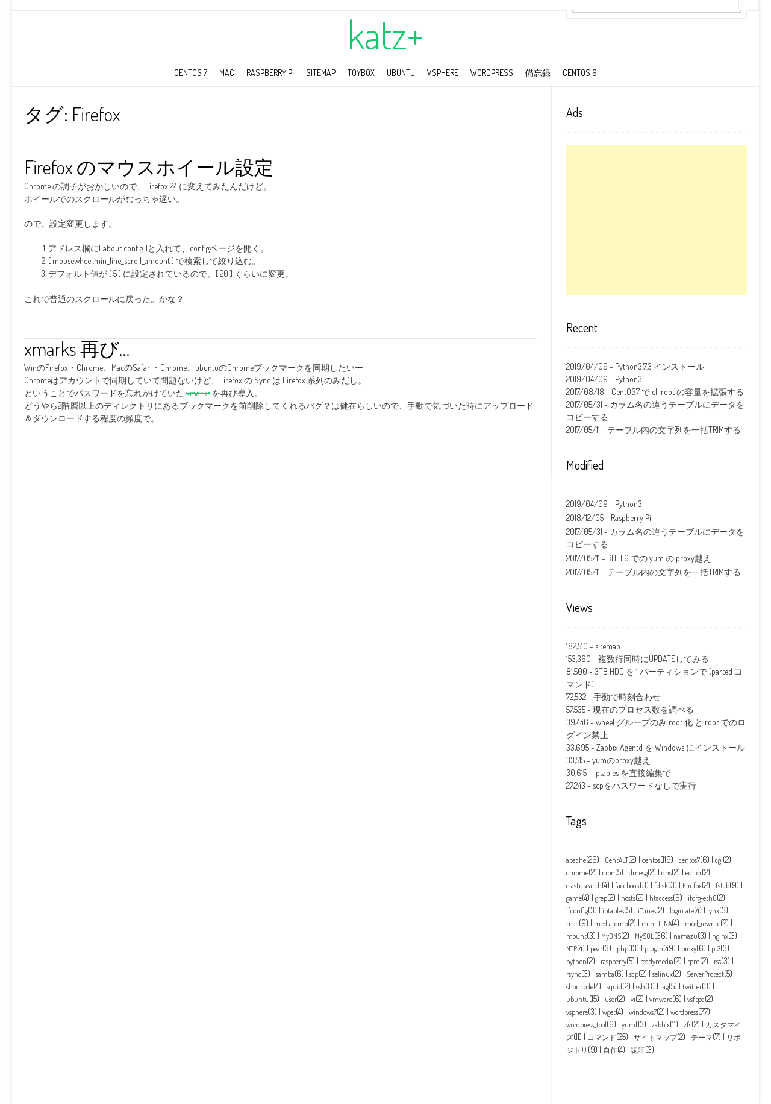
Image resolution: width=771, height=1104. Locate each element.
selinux (662, 974)
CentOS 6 (580, 73)
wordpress (491, 73)
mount (576, 936)
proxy (688, 948)
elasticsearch (584, 885)
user (611, 999)
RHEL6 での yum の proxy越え (659, 558)
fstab (722, 885)
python (576, 961)
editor (693, 872)
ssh (640, 986)
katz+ (385, 34)
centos (651, 860)
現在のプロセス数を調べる (643, 709)
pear (596, 948)
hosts (628, 898)
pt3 (715, 948)
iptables (613, 910)
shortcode (579, 986)
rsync (573, 974)
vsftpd (696, 999)
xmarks (198, 393)
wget (609, 1012)
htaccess (661, 898)
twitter (692, 986)
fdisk (661, 885)
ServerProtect (705, 974)
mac (226, 73)
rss (717, 961)
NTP (571, 948)
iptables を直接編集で (632, 773)
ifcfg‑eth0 (702, 898)
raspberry (613, 961)
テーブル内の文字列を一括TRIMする (674, 429)
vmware (660, 999)
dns (666, 872)
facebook (627, 885)
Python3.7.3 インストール (659, 366)
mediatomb (611, 923)
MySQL (644, 936)
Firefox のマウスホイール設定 (148, 166)
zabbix (661, 1024)
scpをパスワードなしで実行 (644, 785)
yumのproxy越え (621, 760)
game (574, 898)
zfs (687, 1024)
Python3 (628, 379)
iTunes (647, 910)
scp (633, 974)
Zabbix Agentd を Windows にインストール (670, 747)
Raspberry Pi (270, 73)
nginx (720, 936)
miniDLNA (656, 923)
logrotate (682, 910)
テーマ (702, 1037)
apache (576, 860)
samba (605, 974)
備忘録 (538, 73)
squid (614, 986)
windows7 (643, 1012)
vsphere (577, 1012)
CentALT (616, 860)
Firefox (692, 885)
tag (664, 986)
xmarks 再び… (77, 348)
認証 (638, 1050)
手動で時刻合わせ (627, 697)
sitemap (321, 73)
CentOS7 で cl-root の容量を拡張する (677, 391)
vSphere (442, 73)
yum (628, 1024)
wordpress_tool (586, 1024)
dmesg (638, 872)
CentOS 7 (190, 73)
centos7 (689, 860)
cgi (719, 860)
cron (608, 872)
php (622, 948)
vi (633, 999)
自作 (610, 1050)
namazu (685, 936)
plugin (654, 948)
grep (601, 898)
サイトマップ (655, 1037)
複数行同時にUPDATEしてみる (653, 659)
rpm (693, 961)
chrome (577, 872)
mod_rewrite (702, 923)
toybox (361, 73)
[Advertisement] (656, 220)
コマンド (601, 1037)
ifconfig (577, 910)
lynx (713, 910)
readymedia (656, 961)
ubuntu (401, 73)
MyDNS (611, 936)
